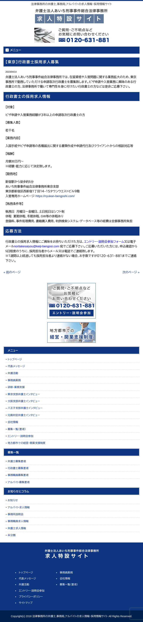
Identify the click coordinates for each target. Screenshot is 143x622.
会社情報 (13, 422)
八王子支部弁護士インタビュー (25, 408)
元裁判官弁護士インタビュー (24, 415)
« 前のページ (12, 272)
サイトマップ (26, 602)
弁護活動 (13, 373)
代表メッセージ (16, 366)
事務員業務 (14, 380)
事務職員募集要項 (18, 475)
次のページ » (131, 272)
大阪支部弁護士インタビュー (24, 401)
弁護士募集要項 (17, 461)
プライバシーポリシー (31, 596)
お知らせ (13, 500)
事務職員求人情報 (18, 521)
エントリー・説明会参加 (20, 436)
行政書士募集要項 (18, 468)
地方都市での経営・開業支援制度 (26, 442)
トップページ (15, 359)
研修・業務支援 (16, 387)
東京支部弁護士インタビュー (24, 394)
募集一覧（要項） (17, 429)
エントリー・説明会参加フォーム (104, 241)
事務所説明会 (15, 514)
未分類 (11, 535)
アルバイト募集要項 (19, 482)
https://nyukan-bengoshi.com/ (55, 196)
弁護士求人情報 (17, 528)
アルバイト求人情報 (19, 507)
